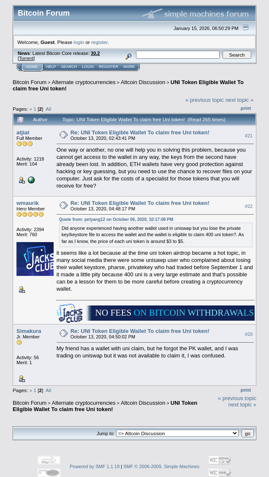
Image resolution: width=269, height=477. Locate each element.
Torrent (26, 58)
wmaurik (27, 203)
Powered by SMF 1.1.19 (95, 466)
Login (88, 67)
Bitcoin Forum (29, 82)
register (99, 42)
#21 (249, 135)
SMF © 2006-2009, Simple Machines (161, 466)
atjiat (22, 132)
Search (69, 67)
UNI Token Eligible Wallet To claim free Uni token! (105, 406)
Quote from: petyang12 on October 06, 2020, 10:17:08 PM (116, 219)
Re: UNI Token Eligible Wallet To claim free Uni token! (140, 132)
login (79, 42)
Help (51, 67)
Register (108, 67)
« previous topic (204, 100)
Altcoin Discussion (143, 82)
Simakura (28, 331)
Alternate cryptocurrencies (84, 82)
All (48, 109)
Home (32, 67)
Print (246, 108)
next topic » (240, 100)
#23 (249, 334)
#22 (249, 206)
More (129, 67)
